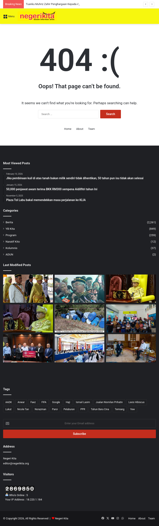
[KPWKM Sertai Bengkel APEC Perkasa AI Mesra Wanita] (80, 348)
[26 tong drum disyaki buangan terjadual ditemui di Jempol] (80, 318)
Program (11, 235)
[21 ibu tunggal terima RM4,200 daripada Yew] (131, 318)
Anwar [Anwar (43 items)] (21, 402)
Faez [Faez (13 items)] (33, 402)
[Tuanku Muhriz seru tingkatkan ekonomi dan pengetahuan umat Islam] (28, 318)
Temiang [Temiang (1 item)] (119, 409)
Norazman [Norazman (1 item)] (40, 409)
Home (67, 128)
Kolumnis (11, 248)
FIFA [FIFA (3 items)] (43, 402)
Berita (9, 222)
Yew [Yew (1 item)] (132, 409)
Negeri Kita (61, 518)
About (79, 128)
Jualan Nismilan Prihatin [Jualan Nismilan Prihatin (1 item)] (109, 402)
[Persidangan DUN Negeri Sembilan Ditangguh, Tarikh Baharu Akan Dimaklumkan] (80, 289)
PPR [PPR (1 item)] (83, 409)
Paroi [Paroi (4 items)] (55, 409)
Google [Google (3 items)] (56, 402)
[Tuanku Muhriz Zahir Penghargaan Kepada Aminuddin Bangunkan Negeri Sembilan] (28, 289)
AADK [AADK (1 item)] (8, 402)
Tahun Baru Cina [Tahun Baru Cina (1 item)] (100, 409)
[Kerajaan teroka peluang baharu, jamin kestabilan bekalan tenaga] (131, 348)
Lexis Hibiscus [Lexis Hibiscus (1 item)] (137, 402)
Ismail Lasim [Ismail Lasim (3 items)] (83, 402)
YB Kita (10, 228)
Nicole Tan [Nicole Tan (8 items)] (23, 409)
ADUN (9, 254)
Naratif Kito (13, 241)
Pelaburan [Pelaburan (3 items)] (69, 409)
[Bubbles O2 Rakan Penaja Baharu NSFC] (28, 348)
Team (91, 128)
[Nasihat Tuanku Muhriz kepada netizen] (131, 289)
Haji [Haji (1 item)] (68, 402)
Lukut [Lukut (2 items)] (8, 409)
